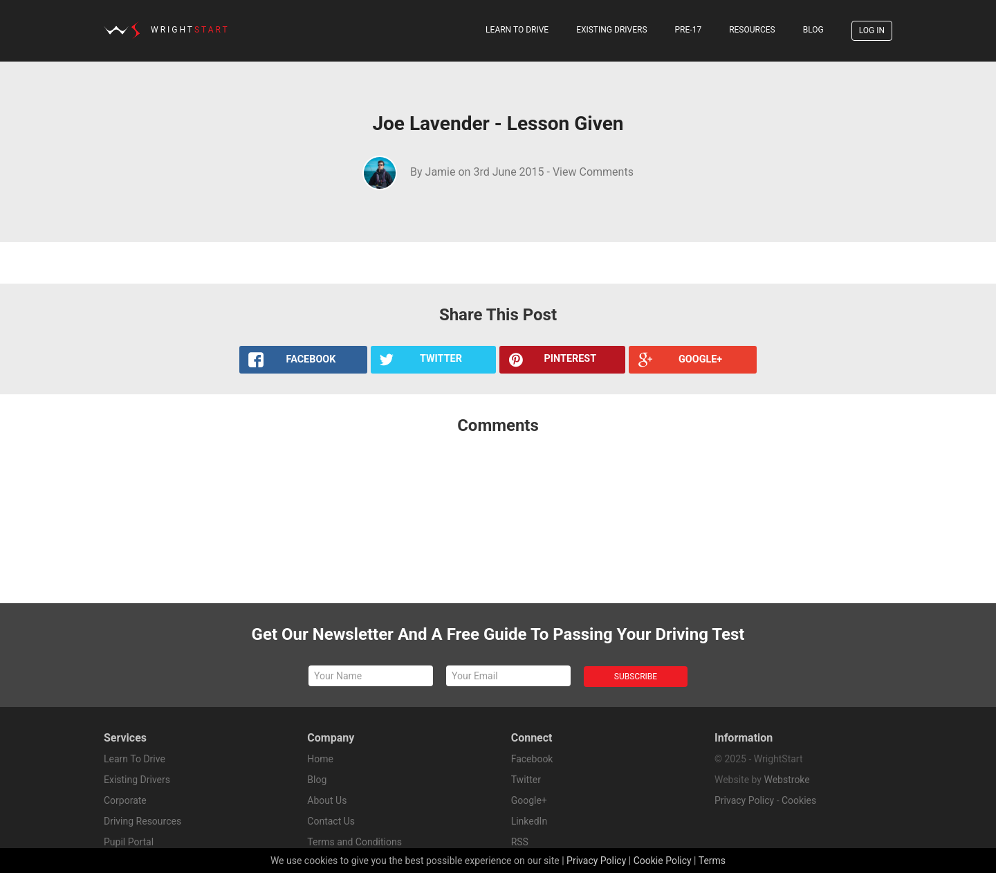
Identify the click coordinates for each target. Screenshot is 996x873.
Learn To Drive (517, 30)
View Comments (593, 171)
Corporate (125, 800)
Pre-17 (688, 30)
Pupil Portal (129, 841)
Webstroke (786, 779)
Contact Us (331, 821)
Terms (712, 860)
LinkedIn (529, 821)
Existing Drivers (611, 30)
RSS (519, 841)
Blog (813, 30)
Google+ (529, 800)
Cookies (799, 800)
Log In (872, 30)
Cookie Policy (663, 860)
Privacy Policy (744, 800)
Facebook (532, 758)
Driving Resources (142, 821)
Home (320, 758)
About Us (327, 800)
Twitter (526, 779)
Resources (752, 30)
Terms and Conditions (354, 841)
